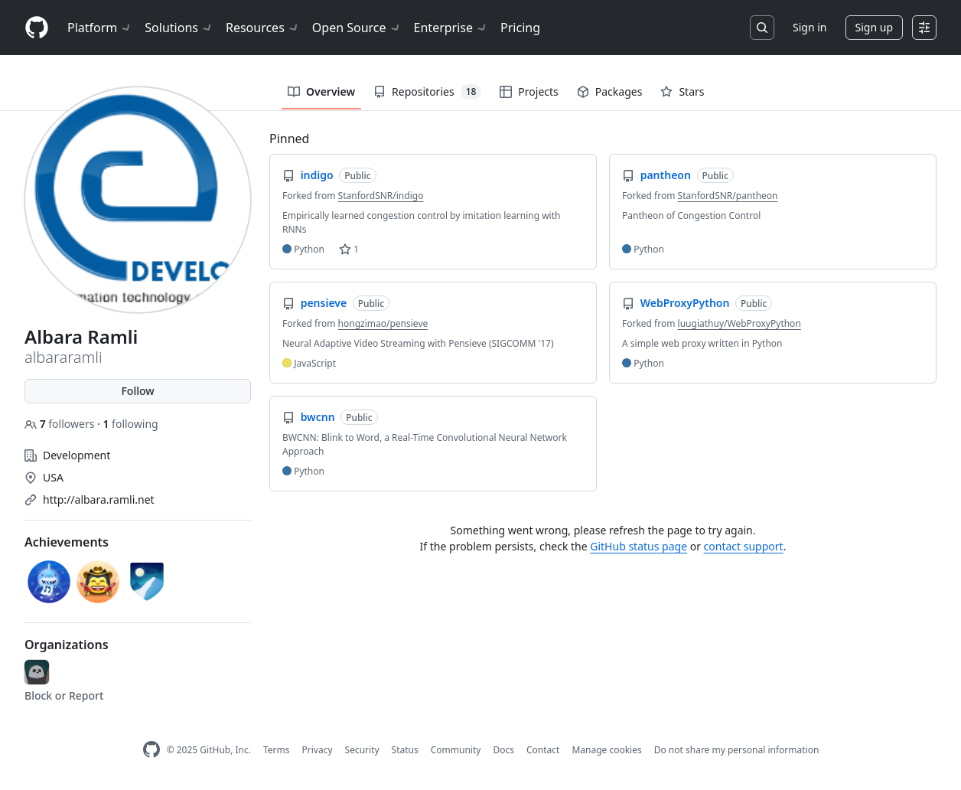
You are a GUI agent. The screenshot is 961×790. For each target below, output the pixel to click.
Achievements (66, 542)
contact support (743, 546)
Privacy (317, 749)
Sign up (874, 27)
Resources (263, 27)
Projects (529, 91)
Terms (276, 749)
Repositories (427, 92)
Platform (99, 27)
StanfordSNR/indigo (381, 195)
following (130, 423)
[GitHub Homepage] (151, 749)
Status (405, 749)
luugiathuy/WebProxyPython (739, 323)
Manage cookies (606, 749)
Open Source (357, 27)
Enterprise (451, 27)
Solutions (179, 27)
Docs (503, 749)
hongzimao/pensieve (383, 323)
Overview (321, 91)
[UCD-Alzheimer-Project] (36, 672)
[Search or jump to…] (762, 27)
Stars (682, 91)
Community (456, 749)
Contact (542, 749)
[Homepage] (36, 28)
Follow (137, 391)
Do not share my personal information (736, 749)
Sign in (809, 27)
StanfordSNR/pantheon (728, 195)
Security (362, 749)
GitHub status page (638, 546)
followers (60, 423)
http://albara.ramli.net (99, 499)
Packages (610, 91)
